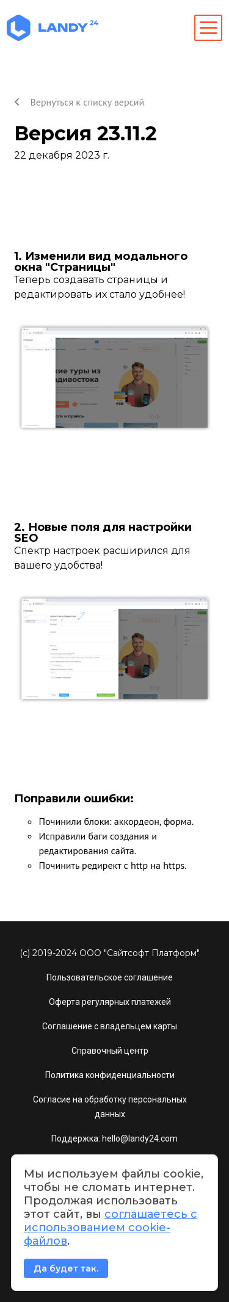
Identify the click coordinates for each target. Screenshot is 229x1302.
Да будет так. (66, 1268)
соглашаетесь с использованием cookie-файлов (110, 1227)
